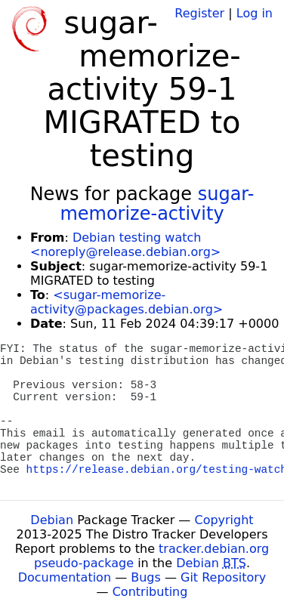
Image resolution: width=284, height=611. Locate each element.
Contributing (150, 592)
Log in (254, 13)
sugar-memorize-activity (157, 204)
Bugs (146, 577)
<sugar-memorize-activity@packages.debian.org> (126, 302)
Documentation (64, 577)
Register (199, 13)
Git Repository (223, 577)
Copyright (223, 520)
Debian (51, 520)
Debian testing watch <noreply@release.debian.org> (125, 244)
